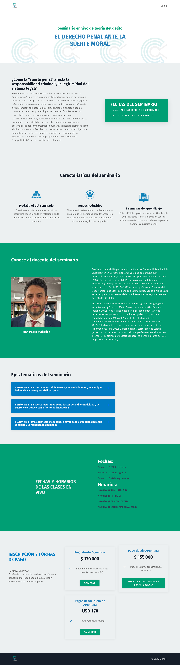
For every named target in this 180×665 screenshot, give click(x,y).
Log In (164, 5)
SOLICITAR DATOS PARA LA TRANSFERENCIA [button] (143, 583)
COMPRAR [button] (90, 583)
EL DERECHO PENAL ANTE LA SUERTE (90, 40)
